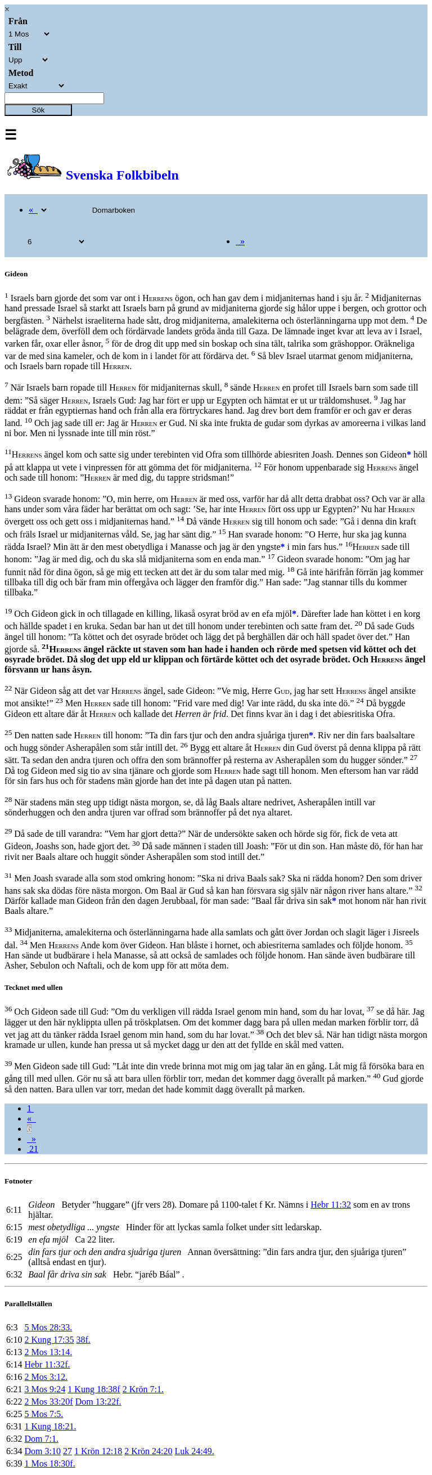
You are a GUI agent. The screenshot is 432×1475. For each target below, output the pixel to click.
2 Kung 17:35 (49, 1339)
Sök (38, 110)
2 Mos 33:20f (48, 1401)
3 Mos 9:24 (44, 1389)
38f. (83, 1339)
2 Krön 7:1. (143, 1389)
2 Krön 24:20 (148, 1451)
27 (67, 1451)
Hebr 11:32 (330, 1204)
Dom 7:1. (41, 1438)
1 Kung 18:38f (94, 1389)
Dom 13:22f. (98, 1401)
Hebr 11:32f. (47, 1364)
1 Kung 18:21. (50, 1426)
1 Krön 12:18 (98, 1451)
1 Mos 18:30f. (49, 1463)
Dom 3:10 (42, 1451)
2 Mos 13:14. (48, 1352)
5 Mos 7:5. (43, 1414)
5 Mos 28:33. (48, 1327)
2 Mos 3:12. (46, 1377)
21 (32, 1149)
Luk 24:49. (194, 1451)
